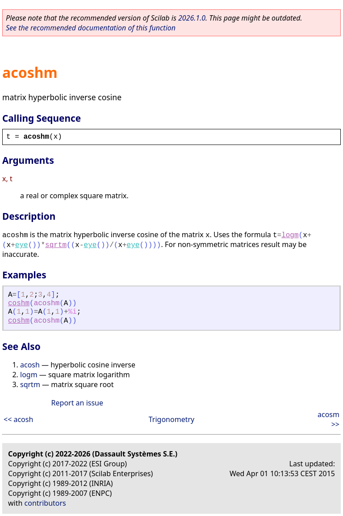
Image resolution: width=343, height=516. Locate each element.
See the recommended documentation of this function (91, 28)
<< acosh (18, 419)
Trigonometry (171, 419)
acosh (30, 365)
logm (289, 235)
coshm (18, 303)
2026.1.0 (191, 18)
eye (21, 245)
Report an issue (77, 403)
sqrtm (56, 245)
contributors (45, 503)
